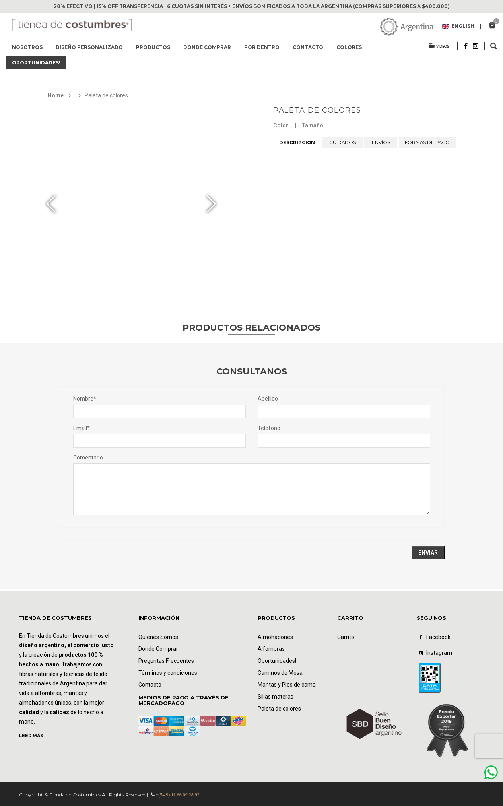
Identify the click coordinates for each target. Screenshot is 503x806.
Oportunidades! (36, 63)
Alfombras (271, 649)
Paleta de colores (317, 110)
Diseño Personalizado (89, 47)
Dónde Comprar (158, 649)
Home (56, 95)
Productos (153, 47)
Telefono (269, 428)
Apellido (268, 398)
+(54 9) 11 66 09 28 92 (178, 794)
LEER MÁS (31, 735)
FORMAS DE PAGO (427, 143)
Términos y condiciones (167, 673)
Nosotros (27, 47)
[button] (211, 204)
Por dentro (262, 47)
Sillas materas (275, 696)
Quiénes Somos (158, 637)
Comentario (88, 457)
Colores (349, 47)
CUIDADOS (342, 143)
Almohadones (275, 637)
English (458, 26)
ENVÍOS (381, 143)
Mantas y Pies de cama (287, 684)
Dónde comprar (207, 47)
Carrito (345, 637)
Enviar (428, 552)
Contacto (308, 47)
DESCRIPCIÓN (297, 143)
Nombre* (84, 398)
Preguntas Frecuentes (166, 661)
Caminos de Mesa (280, 673)
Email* (81, 428)
